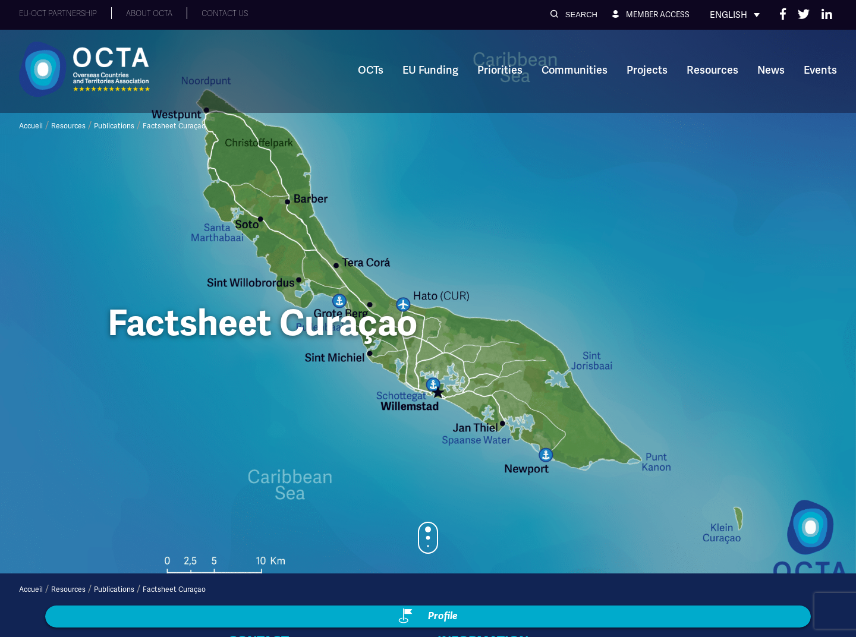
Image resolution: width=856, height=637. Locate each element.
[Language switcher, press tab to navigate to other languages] (735, 15)
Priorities (500, 70)
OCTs (370, 70)
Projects (647, 70)
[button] (573, 14)
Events (820, 70)
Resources (712, 70)
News (771, 70)
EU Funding (430, 70)
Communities (575, 70)
